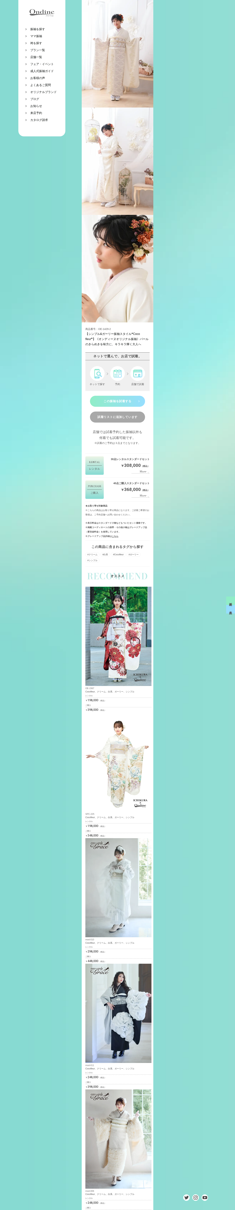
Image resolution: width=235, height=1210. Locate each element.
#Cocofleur (118, 554)
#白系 (105, 554)
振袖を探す (37, 29)
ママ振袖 (36, 36)
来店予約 (36, 113)
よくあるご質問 (40, 85)
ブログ (34, 99)
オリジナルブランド (43, 92)
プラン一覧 (37, 50)
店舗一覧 (36, 57)
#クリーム (92, 554)
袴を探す (36, 43)
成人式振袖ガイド (42, 71)
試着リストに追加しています (117, 417)
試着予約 (230, 600)
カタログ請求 (39, 119)
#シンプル (92, 560)
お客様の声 (37, 78)
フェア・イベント (42, 64)
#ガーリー (134, 554)
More (142, 471)
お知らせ (36, 106)
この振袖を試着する (117, 401)
